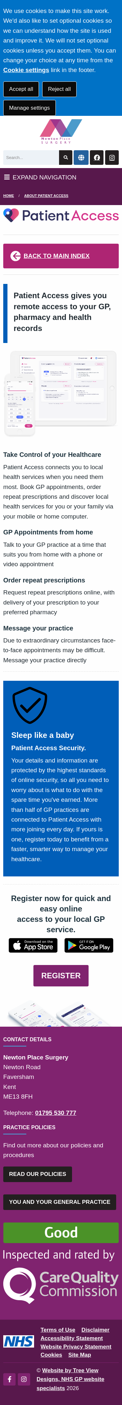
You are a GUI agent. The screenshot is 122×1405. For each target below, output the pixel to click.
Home (8, 196)
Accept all (21, 89)
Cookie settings (26, 70)
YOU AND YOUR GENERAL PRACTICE (59, 1202)
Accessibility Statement (72, 1338)
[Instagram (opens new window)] (24, 1379)
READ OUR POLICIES (37, 1174)
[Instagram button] (112, 157)
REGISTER (60, 975)
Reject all (59, 89)
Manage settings (29, 108)
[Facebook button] (97, 157)
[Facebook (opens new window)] (9, 1379)
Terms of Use (58, 1330)
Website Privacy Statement (76, 1347)
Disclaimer (95, 1330)
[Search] (31, 157)
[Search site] (65, 157)
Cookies (51, 1355)
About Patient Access (46, 196)
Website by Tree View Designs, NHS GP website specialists (70, 1379)
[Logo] (61, 131)
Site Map (79, 1355)
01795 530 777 (55, 1112)
